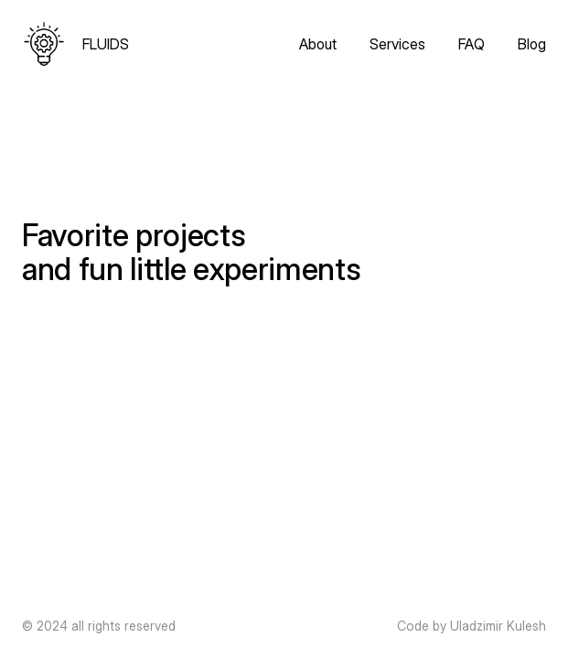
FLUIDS (105, 44)
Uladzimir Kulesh (498, 625)
